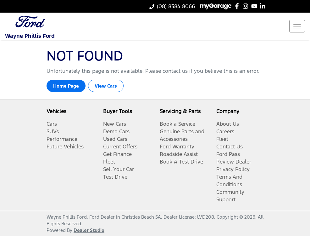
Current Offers (120, 146)
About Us (227, 123)
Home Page (66, 86)
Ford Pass (228, 154)
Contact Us (229, 146)
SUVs (53, 131)
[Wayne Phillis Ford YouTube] (255, 6)
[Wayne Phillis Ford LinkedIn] (264, 6)
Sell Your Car (118, 169)
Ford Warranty (177, 146)
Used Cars (115, 138)
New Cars (114, 123)
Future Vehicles (65, 146)
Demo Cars (116, 131)
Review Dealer (233, 161)
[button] (297, 26)
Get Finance (117, 154)
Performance (62, 138)
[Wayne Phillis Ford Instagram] (246, 6)
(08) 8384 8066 (176, 6)
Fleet (109, 161)
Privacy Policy (233, 169)
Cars (52, 123)
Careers (225, 131)
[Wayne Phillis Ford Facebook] (238, 6)
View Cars (106, 86)
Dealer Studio (89, 230)
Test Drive (115, 176)
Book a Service (177, 123)
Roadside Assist (179, 154)
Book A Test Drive (181, 161)
